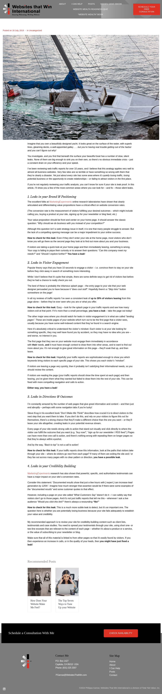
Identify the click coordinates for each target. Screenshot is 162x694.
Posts (91, 4)
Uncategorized (35, 30)
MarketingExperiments (60, 202)
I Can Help (76, 4)
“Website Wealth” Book (90, 14)
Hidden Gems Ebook (111, 4)
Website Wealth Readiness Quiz (90, 9)
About (62, 4)
